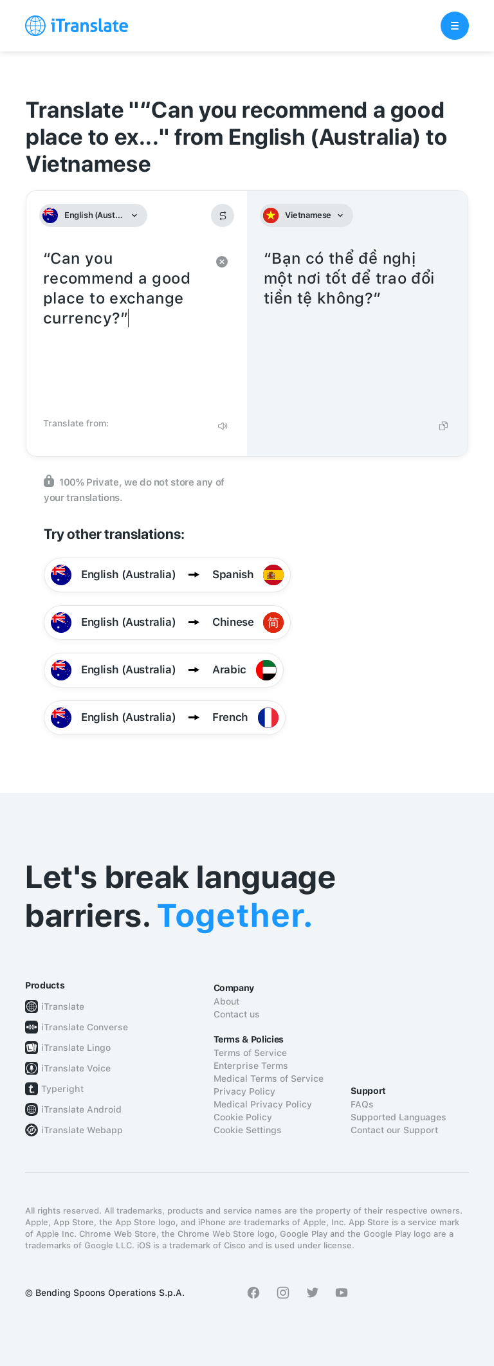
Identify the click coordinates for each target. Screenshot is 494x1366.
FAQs (362, 1104)
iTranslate (62, 1006)
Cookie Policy (243, 1117)
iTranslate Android (81, 1109)
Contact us (237, 1014)
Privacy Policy (244, 1091)
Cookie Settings (248, 1130)
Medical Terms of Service (269, 1078)
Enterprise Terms (251, 1066)
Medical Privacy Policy (263, 1104)
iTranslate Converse (84, 1027)
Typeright (62, 1089)
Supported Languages (398, 1117)
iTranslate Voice (76, 1068)
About (226, 1001)
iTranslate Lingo (76, 1048)
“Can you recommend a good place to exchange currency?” (123, 329)
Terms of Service (250, 1053)
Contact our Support (394, 1130)
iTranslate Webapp (82, 1130)
